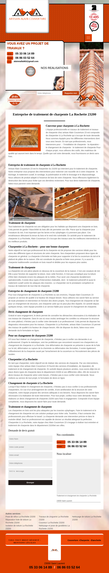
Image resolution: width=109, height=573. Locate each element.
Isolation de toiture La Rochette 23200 (19, 527)
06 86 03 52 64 (77, 446)
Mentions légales (24, 543)
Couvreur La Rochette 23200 (51, 522)
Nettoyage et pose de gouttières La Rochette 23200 (54, 527)
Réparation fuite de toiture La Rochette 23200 (18, 521)
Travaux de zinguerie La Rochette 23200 (54, 518)
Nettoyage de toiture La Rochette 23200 (86, 518)
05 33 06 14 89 (77, 441)
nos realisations (54, 67)
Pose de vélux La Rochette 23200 (20, 517)
